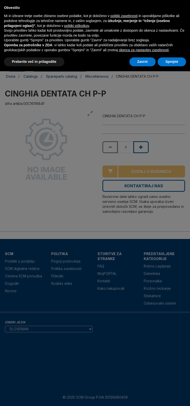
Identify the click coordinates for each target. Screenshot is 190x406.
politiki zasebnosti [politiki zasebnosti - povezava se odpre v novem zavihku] (124, 16)
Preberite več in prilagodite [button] (34, 62)
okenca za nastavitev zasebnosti (144, 50)
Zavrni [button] (142, 62)
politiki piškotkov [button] (76, 26)
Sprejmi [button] (172, 62)
